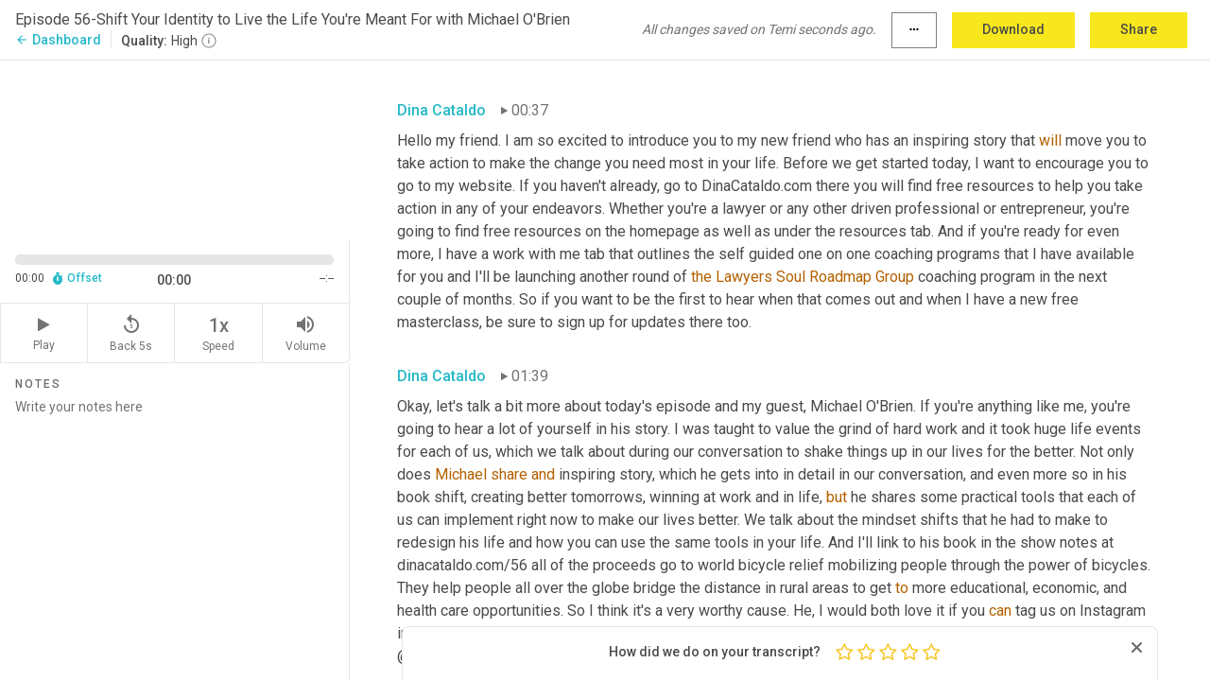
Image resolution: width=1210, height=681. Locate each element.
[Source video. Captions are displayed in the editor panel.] (175, 148)
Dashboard (58, 39)
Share (1138, 29)
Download (1013, 29)
